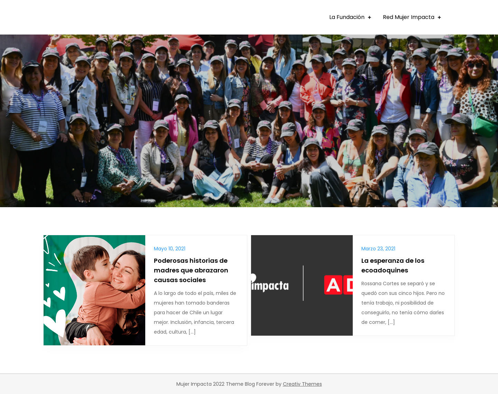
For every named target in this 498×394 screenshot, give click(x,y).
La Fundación (347, 17)
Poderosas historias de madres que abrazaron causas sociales (191, 270)
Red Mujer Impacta (408, 17)
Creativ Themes (302, 384)
